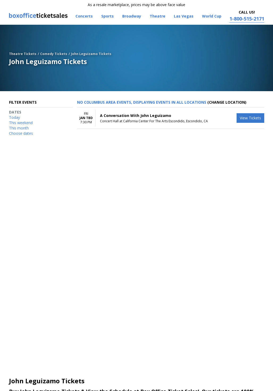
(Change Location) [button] (226, 102)
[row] (170, 118)
